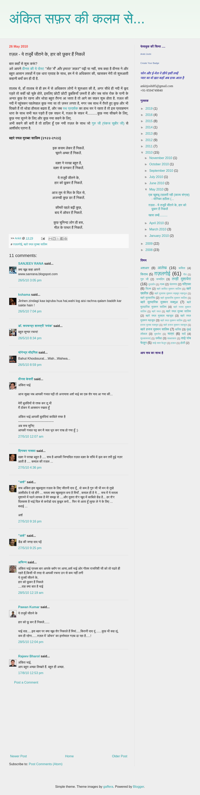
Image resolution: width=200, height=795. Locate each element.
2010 (149, 152)
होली (182, 342)
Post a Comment (26, 682)
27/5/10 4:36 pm (30, 467)
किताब (144, 274)
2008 (149, 250)
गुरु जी (144, 279)
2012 (149, 140)
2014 (149, 127)
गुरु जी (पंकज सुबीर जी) (108, 123)
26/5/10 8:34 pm (30, 338)
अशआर (144, 268)
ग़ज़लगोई (17, 244)
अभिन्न (22, 562)
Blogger (138, 786)
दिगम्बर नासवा (27, 451)
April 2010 (157, 223)
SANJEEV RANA (30, 263)
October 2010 (159, 164)
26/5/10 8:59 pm (30, 364)
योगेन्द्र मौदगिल (28, 352)
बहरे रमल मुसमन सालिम (171, 320)
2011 (149, 146)
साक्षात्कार (171, 338)
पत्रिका (186, 284)
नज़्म (162, 284)
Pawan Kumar (29, 607)
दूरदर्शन (151, 284)
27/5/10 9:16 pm (30, 521)
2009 (149, 243)
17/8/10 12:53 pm (30, 673)
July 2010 (156, 177)
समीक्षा (158, 338)
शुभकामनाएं (145, 338)
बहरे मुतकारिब (147, 297)
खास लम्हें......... (157, 215)
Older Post (119, 756)
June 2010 (157, 183)
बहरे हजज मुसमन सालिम (154, 329)
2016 (149, 115)
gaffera (108, 786)
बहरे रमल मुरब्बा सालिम (35, 244)
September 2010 (161, 170)
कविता (182, 268)
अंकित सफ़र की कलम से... (77, 18)
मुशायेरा (157, 333)
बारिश (178, 329)
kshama (24, 294)
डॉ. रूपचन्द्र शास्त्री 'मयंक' (35, 326)
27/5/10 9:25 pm (30, 548)
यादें (183, 333)
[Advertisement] (68, 719)
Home (69, 756)
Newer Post (18, 756)
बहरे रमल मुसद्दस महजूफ (159, 315)
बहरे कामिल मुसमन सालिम (169, 288)
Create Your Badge (149, 63)
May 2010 (156, 189)
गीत (185, 274)
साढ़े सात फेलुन (159, 342)
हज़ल (173, 342)
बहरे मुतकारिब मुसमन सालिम (173, 297)
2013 (149, 133)
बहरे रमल (156, 311)
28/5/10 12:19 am (30, 592)
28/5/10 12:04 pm (30, 642)
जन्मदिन (160, 279)
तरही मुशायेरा (181, 279)
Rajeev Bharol (29, 656)
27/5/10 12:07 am (30, 436)
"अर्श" (22, 482)
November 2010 (161, 158)
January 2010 (159, 235)
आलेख (162, 268)
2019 (149, 108)
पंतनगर (173, 284)
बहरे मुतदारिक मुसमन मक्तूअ (159, 302)
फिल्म (148, 288)
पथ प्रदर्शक (70, 108)
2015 (149, 121)
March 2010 (158, 229)
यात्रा (171, 333)
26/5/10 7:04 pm (30, 311)
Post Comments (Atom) (45, 764)
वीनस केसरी (25, 379)
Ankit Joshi (145, 54)
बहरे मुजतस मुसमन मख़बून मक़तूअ (171, 293)
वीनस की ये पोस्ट (33, 69)
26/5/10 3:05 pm (30, 280)
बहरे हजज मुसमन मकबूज (175, 324)
